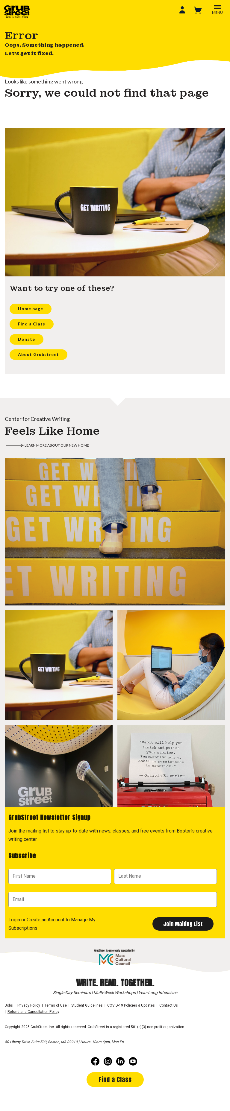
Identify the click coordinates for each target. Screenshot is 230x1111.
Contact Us (168, 1005)
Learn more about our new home (57, 445)
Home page (30, 308)
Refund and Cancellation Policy (33, 1012)
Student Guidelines (87, 1005)
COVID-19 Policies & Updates (131, 1005)
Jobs (9, 1005)
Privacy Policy (28, 1005)
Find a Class (31, 323)
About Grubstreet (38, 354)
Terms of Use (56, 1005)
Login (14, 920)
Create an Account (45, 920)
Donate (26, 339)
